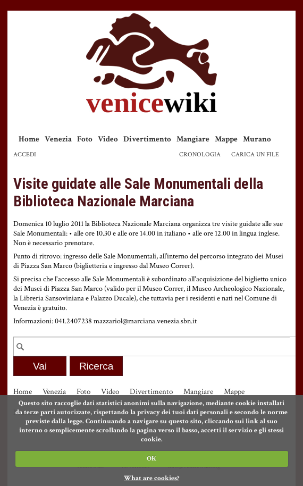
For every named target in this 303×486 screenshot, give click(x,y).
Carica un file (255, 154)
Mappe (226, 139)
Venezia (58, 139)
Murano (257, 139)
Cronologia (200, 154)
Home (29, 139)
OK (151, 458)
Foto (84, 139)
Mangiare (192, 139)
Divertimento (147, 139)
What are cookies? (151, 478)
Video (108, 139)
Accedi (24, 154)
